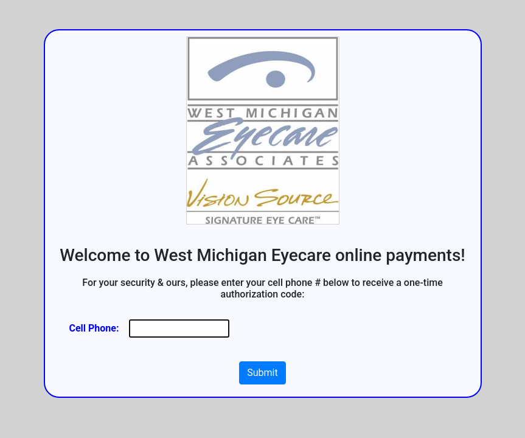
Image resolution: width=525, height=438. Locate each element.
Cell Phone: (94, 328)
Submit (262, 372)
